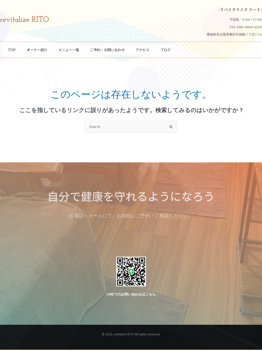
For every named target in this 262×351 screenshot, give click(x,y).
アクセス (142, 48)
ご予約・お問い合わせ (107, 48)
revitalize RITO (29, 19)
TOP (12, 48)
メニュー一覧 (68, 48)
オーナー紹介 (37, 48)
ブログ (165, 48)
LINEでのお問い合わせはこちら (131, 295)
